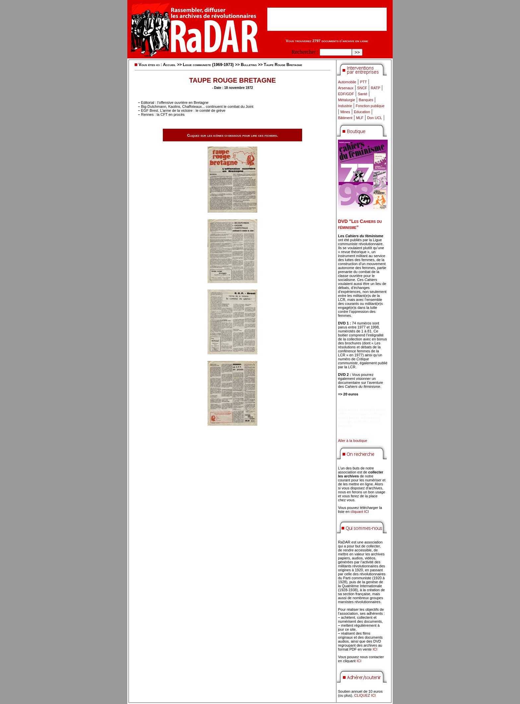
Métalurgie (346, 100)
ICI (375, 649)
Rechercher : (305, 52)
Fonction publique (370, 106)
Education (362, 112)
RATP (375, 88)
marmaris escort (373, 410)
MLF (359, 118)
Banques (366, 100)
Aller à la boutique (352, 441)
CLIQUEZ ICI (365, 695)
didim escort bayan (353, 414)
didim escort (348, 410)
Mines (345, 112)
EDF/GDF (346, 94)
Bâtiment (345, 118)
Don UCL (374, 118)
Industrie (345, 106)
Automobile (347, 82)
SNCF (362, 88)
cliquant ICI (360, 512)
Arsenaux (345, 88)
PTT (363, 82)
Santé (362, 94)
